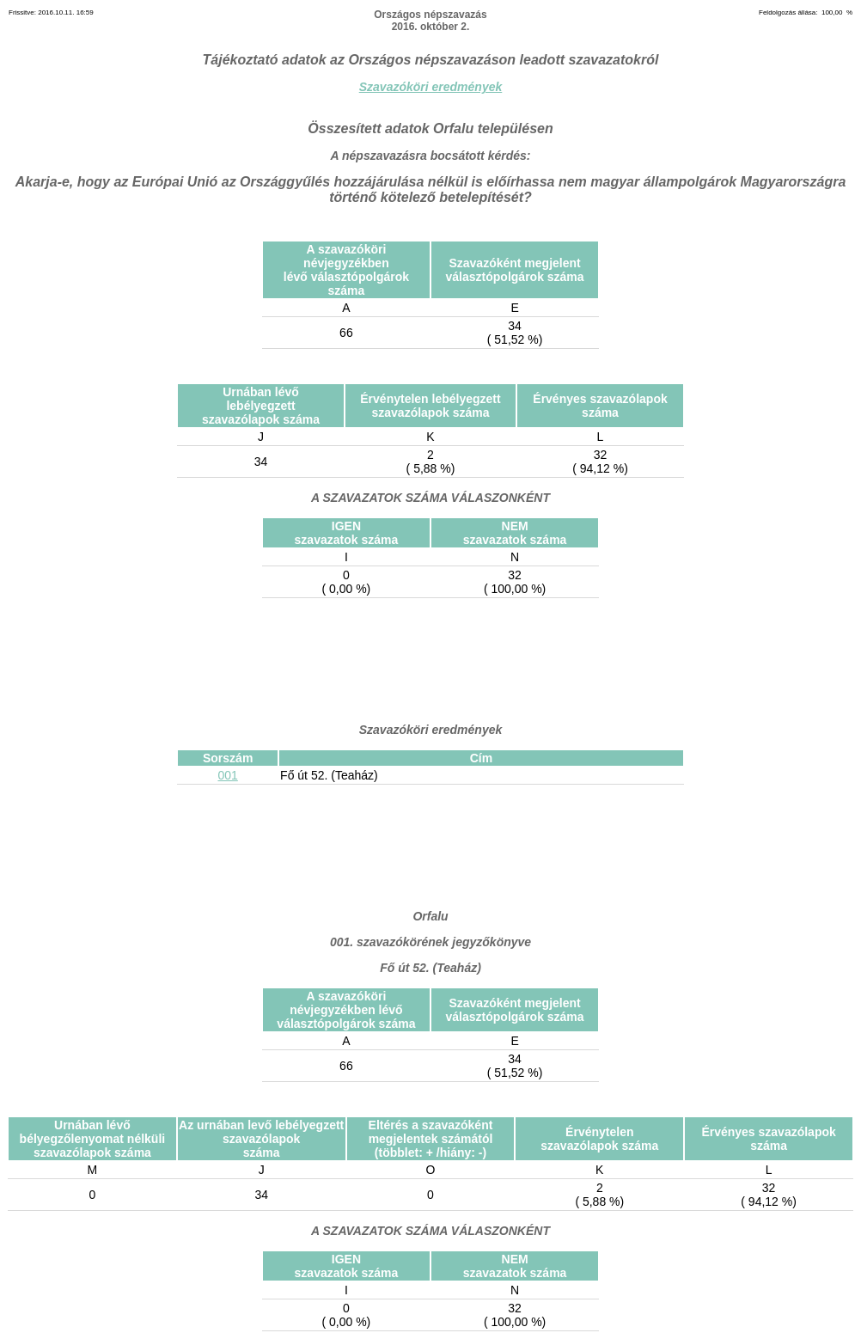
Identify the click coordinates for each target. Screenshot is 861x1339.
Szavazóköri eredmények (431, 87)
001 (227, 775)
